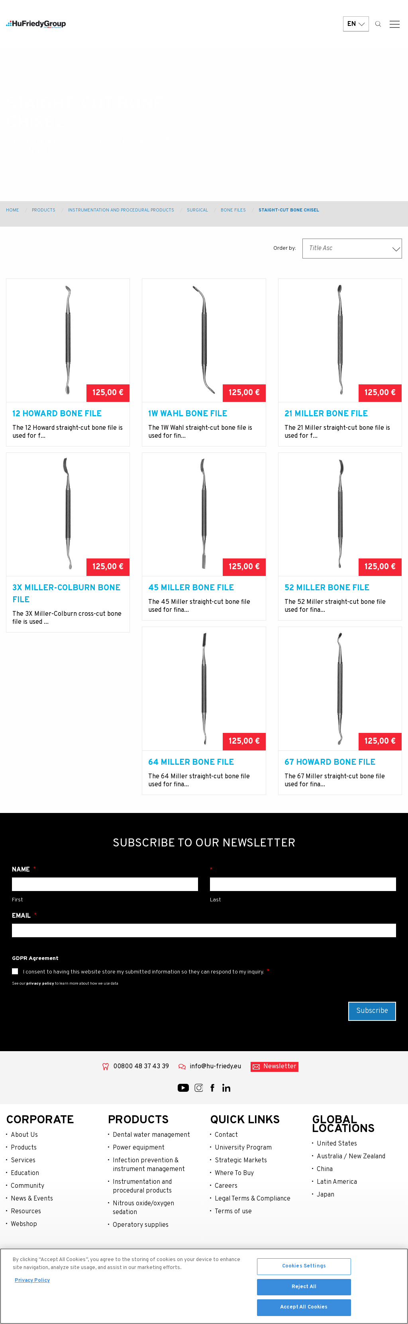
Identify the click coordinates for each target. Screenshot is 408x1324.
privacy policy (40, 1019)
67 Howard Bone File (193, 786)
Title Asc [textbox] (320, 249)
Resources (26, 1248)
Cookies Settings (304, 1268)
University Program (243, 1184)
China (325, 1205)
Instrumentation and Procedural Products (121, 210)
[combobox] (352, 249)
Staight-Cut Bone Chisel (289, 210)
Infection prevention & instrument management (149, 1201)
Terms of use (233, 1248)
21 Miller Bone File (326, 414)
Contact (226, 1171)
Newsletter (279, 1103)
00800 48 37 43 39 (141, 1103)
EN (356, 25)
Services (23, 1197)
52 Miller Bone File (326, 600)
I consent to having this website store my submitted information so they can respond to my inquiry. (143, 1008)
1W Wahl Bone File (187, 414)
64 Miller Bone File (55, 786)
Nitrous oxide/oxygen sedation (143, 1244)
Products (43, 210)
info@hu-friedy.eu (215, 1103)
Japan (325, 1231)
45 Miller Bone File (191, 600)
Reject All (304, 1288)
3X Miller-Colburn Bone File (66, 606)
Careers (226, 1222)
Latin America (337, 1218)
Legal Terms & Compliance (252, 1235)
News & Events (32, 1235)
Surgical (197, 210)
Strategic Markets (241, 1197)
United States (337, 1180)
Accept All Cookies (304, 1309)
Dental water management (151, 1171)
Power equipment (139, 1184)
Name (21, 905)
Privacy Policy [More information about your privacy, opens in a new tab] (32, 1282)
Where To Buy (234, 1209)
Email (22, 952)
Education (25, 1209)
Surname (303, 905)
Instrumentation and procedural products (142, 1222)
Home (12, 210)
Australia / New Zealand (351, 1193)
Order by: (284, 248)
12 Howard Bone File (57, 414)
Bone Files (233, 210)
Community (27, 1222)
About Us (24, 1171)
